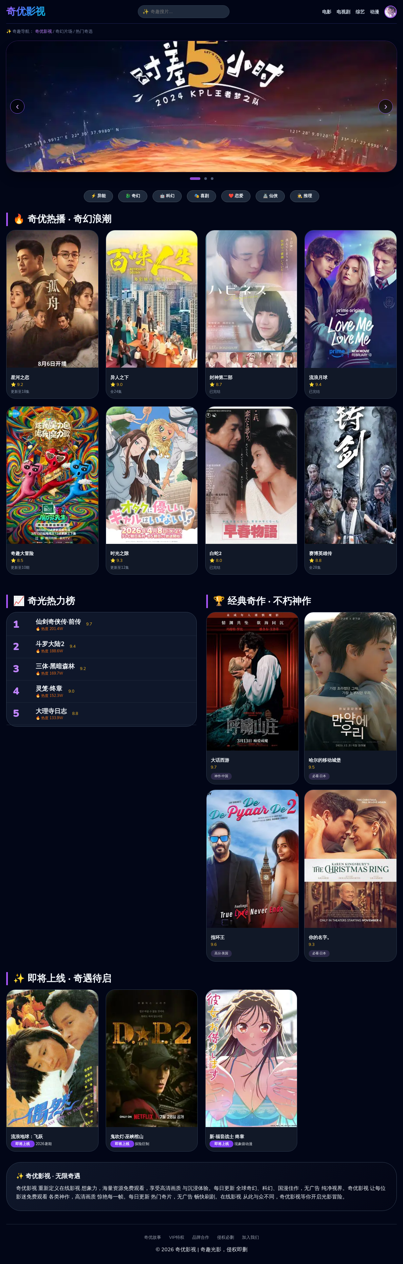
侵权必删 (225, 1237)
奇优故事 (152, 1237)
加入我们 (250, 1237)
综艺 (360, 12)
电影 (326, 12)
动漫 (374, 12)
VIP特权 (176, 1237)
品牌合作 (200, 1237)
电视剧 (343, 12)
